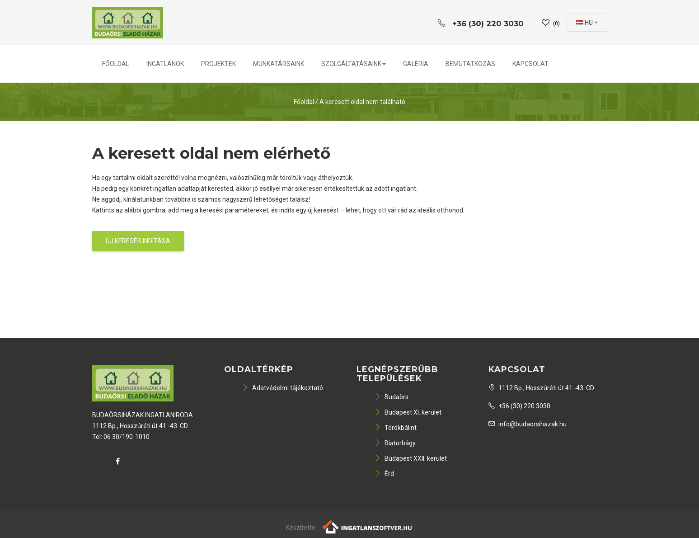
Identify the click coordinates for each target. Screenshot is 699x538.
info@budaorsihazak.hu (527, 424)
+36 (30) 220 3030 (519, 406)
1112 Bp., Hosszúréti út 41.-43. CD (541, 388)
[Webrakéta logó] (368, 525)
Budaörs (391, 397)
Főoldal (115, 63)
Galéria (415, 63)
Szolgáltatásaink (353, 63)
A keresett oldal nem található (362, 101)
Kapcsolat (530, 63)
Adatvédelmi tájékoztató (282, 388)
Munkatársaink (278, 63)
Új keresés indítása (138, 241)
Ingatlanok (165, 63)
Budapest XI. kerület (408, 412)
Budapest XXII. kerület (411, 458)
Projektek (218, 63)
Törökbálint (396, 427)
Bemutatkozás (470, 63)
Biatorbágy (395, 443)
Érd (384, 473)
